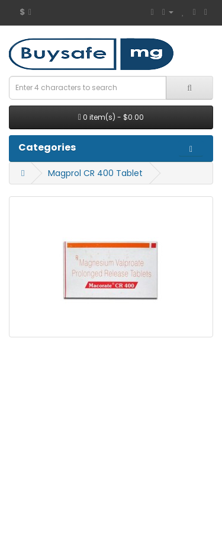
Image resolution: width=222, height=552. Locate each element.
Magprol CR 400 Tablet (95, 173)
